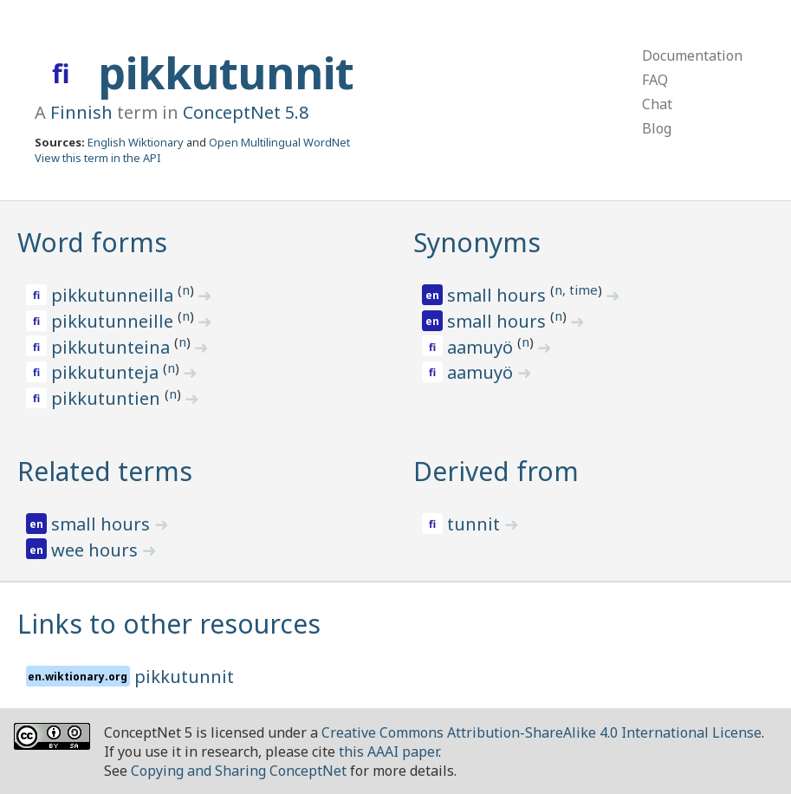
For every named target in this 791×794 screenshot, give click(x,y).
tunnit (475, 524)
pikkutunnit (226, 72)
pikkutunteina (112, 347)
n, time (576, 289)
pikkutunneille (114, 321)
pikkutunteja (107, 372)
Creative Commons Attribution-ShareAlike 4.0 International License (541, 732)
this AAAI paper (388, 751)
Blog (656, 128)
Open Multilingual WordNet (279, 142)
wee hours (96, 550)
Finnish (81, 112)
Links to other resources (169, 623)
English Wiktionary (136, 142)
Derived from (496, 471)
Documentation (692, 55)
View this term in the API (98, 158)
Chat (657, 104)
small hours (498, 295)
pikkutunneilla (114, 295)
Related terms (104, 471)
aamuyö (482, 347)
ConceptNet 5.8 (245, 112)
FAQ (655, 79)
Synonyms (477, 242)
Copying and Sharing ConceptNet (239, 770)
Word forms (92, 242)
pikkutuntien (108, 398)
